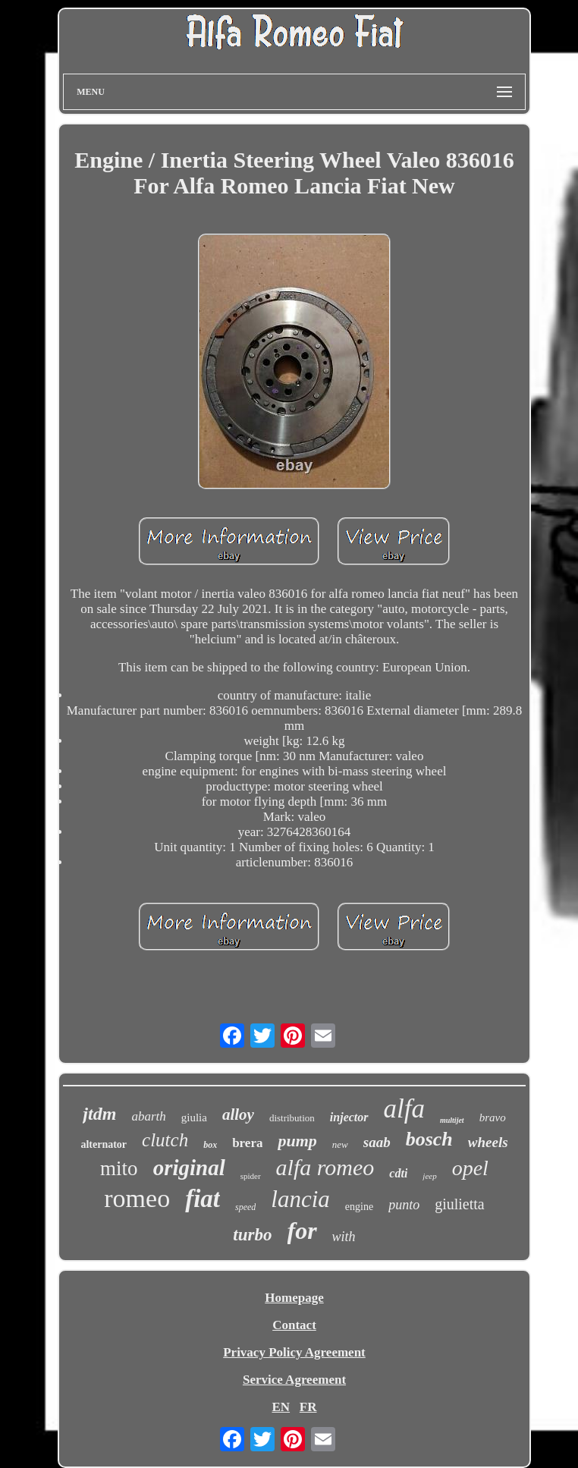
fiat (202, 1198)
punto (403, 1204)
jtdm (99, 1114)
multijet (452, 1120)
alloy (238, 1114)
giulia (194, 1117)
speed (245, 1207)
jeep (429, 1175)
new (340, 1144)
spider (250, 1175)
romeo (137, 1198)
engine (359, 1206)
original (189, 1167)
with (344, 1236)
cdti (398, 1173)
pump (297, 1140)
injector (349, 1117)
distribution (292, 1118)
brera (247, 1143)
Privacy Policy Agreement (294, 1352)
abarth (148, 1116)
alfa (404, 1109)
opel (470, 1168)
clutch (165, 1140)
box (210, 1145)
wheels (488, 1142)
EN (281, 1407)
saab (377, 1142)
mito (119, 1168)
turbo (252, 1234)
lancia (300, 1199)
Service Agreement (294, 1379)
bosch (429, 1139)
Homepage (294, 1297)
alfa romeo (325, 1167)
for (302, 1230)
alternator (103, 1144)
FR (308, 1407)
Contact (294, 1325)
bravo (492, 1117)
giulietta (460, 1204)
